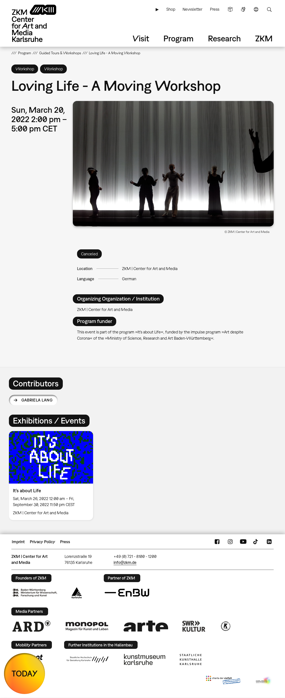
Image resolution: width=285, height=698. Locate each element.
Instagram (230, 542)
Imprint (18, 541)
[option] (53, 475)
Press (214, 9)
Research (224, 38)
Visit (141, 38)
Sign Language (243, 9)
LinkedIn (269, 542)
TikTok (256, 542)
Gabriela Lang (37, 400)
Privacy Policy (42, 541)
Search (269, 9)
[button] (173, 163)
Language (256, 9)
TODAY (25, 673)
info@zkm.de (125, 562)
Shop (170, 9)
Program (178, 38)
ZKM (264, 38)
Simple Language (230, 9)
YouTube (243, 542)
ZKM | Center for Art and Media (149, 268)
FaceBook (217, 542)
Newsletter (192, 9)
